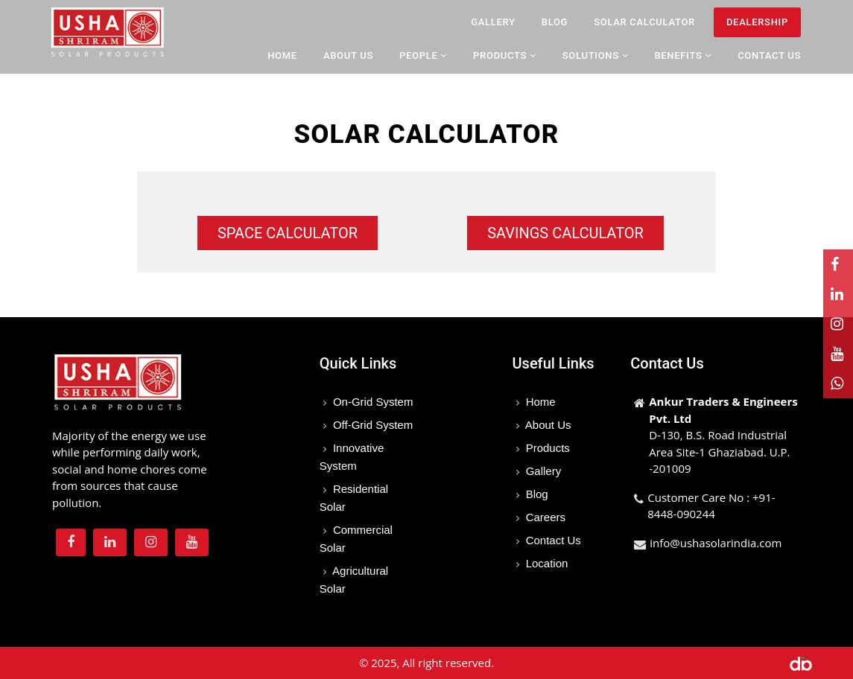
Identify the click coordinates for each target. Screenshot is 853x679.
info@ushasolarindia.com (715, 542)
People (423, 55)
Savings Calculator (565, 233)
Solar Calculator (644, 22)
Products (546, 447)
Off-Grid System (371, 424)
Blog (555, 22)
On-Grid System (371, 401)
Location (545, 563)
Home (282, 55)
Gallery (493, 22)
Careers (544, 517)
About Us (348, 55)
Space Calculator (288, 233)
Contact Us (769, 55)
